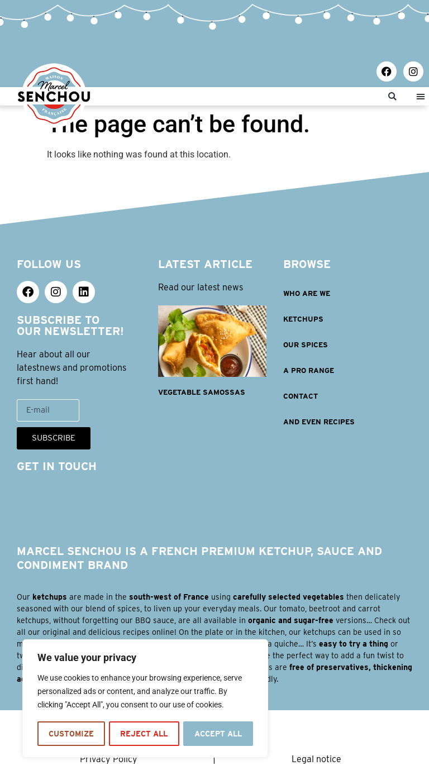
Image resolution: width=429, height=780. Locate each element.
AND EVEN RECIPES (319, 422)
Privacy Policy (108, 759)
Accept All (218, 733)
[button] (392, 96)
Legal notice (316, 759)
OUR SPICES (305, 345)
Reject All (143, 733)
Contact (300, 396)
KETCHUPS (303, 319)
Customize (70, 733)
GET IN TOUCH (57, 466)
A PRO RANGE (308, 370)
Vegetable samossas (201, 392)
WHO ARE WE (306, 293)
